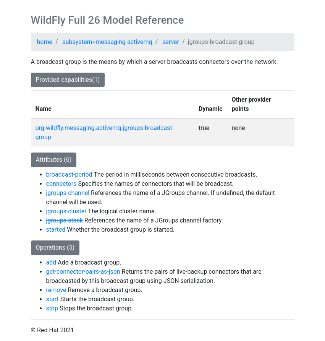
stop (52, 308)
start (52, 299)
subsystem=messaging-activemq (107, 41)
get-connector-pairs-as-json (83, 271)
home (44, 41)
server (170, 41)
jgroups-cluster (66, 211)
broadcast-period (69, 174)
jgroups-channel (68, 192)
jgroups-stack (64, 220)
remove (56, 290)
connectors (61, 183)
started (56, 229)
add (51, 262)
